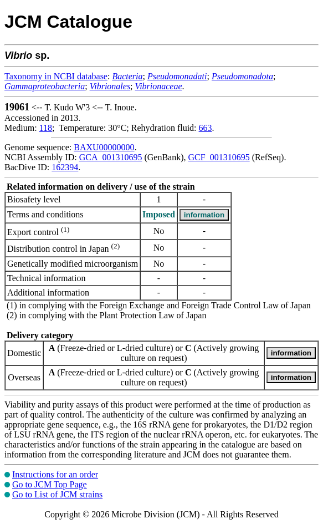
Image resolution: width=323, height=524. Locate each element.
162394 (65, 167)
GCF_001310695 (219, 157)
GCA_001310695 (110, 157)
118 (45, 128)
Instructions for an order (55, 474)
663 (205, 128)
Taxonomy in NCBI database (55, 76)
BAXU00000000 (104, 147)
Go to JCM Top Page (49, 484)
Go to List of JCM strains (57, 494)
